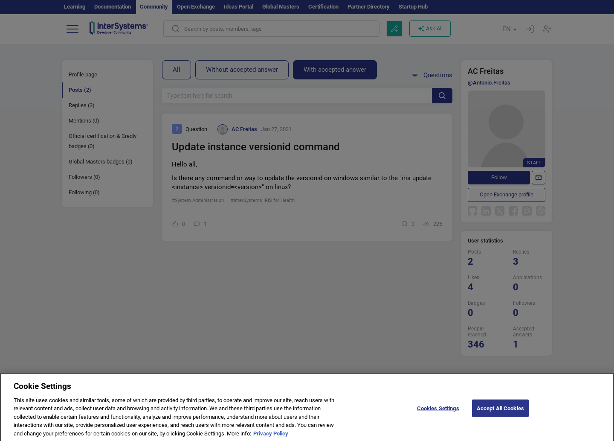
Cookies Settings (438, 411)
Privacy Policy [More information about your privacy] (270, 437)
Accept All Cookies (500, 411)
